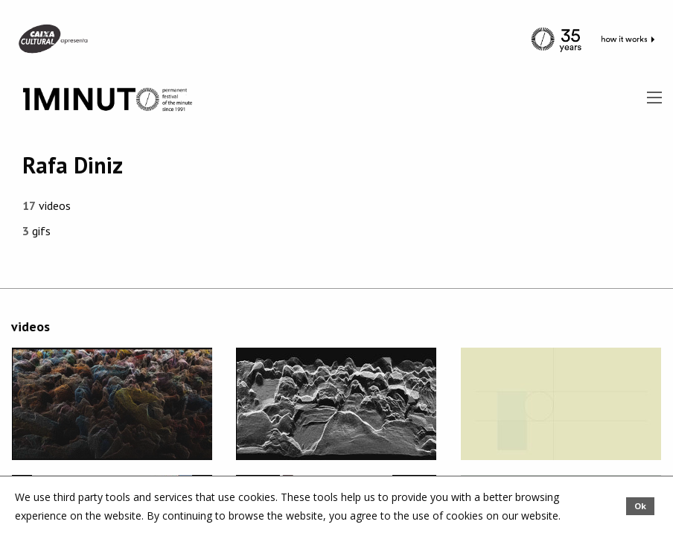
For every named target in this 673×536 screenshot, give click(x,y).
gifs (36, 230)
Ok (640, 505)
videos (46, 205)
